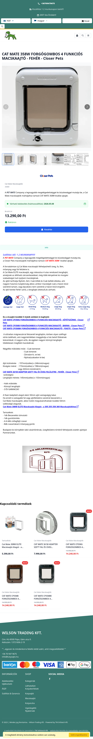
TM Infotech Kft (61, 722)
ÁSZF (4, 688)
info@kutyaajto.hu (10, 656)
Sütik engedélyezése (79, 735)
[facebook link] (49, 679)
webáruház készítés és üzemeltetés (64, 730)
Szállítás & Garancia (11, 693)
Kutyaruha (30, 703)
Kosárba (46, 229)
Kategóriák (30, 681)
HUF (8, 20)
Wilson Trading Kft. (22, 633)
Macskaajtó (30, 698)
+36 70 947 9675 (9, 654)
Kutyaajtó (29, 693)
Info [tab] (46, 247)
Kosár (85, 21)
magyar (41, 20)
